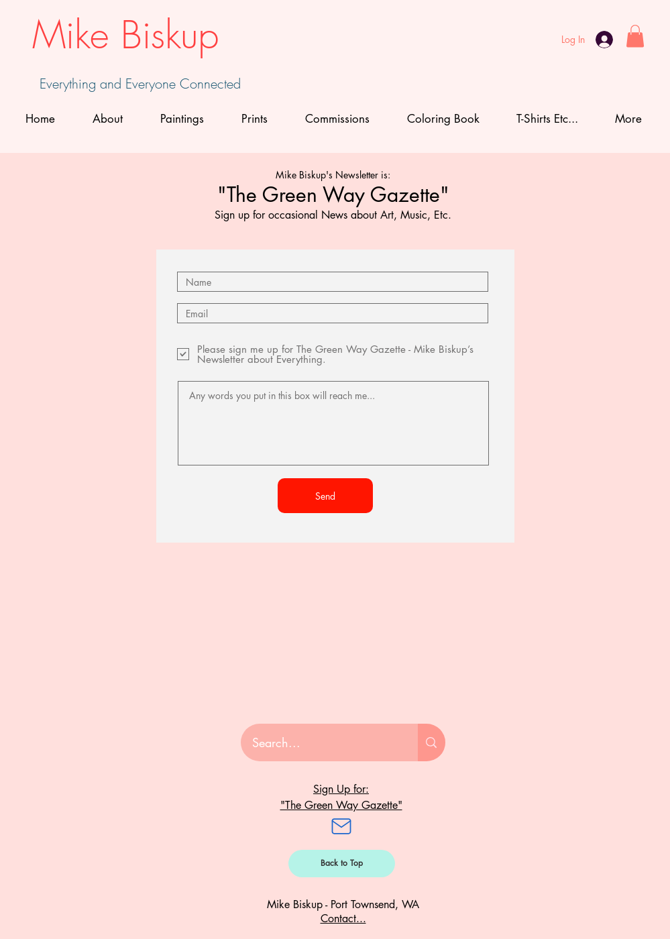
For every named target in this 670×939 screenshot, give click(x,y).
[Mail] (341, 826)
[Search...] (321, 742)
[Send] (325, 495)
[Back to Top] (341, 863)
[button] (635, 36)
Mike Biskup (125, 35)
